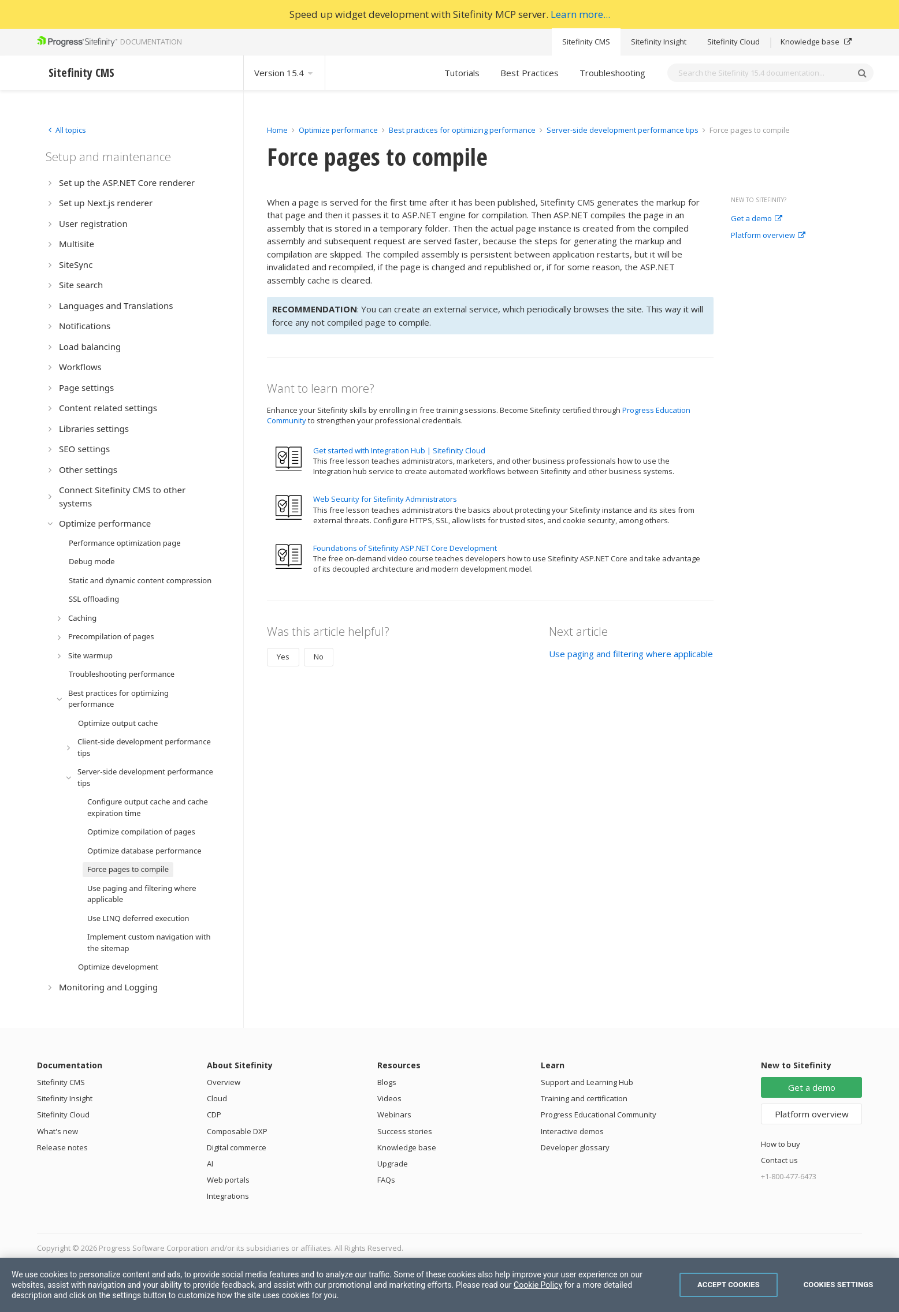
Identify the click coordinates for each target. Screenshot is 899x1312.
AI (210, 1163)
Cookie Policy (538, 1284)
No (319, 656)
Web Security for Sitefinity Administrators (385, 499)
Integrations (228, 1196)
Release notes (62, 1147)
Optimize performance (338, 130)
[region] (449, 1285)
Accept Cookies (728, 1284)
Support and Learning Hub (587, 1082)
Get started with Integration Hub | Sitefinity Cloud (399, 450)
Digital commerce (236, 1147)
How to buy (780, 1144)
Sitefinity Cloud (733, 41)
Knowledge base (816, 41)
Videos (389, 1098)
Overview (223, 1082)
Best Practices (529, 73)
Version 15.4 (284, 73)
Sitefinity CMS (586, 41)
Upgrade (392, 1163)
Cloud (217, 1098)
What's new (57, 1131)
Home (277, 130)
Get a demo (756, 218)
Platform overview (768, 235)
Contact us (779, 1160)
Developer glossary (575, 1147)
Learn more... (580, 14)
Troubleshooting (612, 73)
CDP (214, 1114)
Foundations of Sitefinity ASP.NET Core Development (405, 548)
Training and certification (584, 1098)
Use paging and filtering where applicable (631, 653)
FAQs (386, 1180)
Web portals (228, 1180)
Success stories (404, 1131)
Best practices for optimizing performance (462, 130)
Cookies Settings (839, 1284)
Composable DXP (237, 1131)
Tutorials (462, 73)
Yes (283, 656)
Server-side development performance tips (623, 130)
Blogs (386, 1082)
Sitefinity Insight (658, 41)
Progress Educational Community (598, 1114)
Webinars (394, 1114)
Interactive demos (572, 1131)
